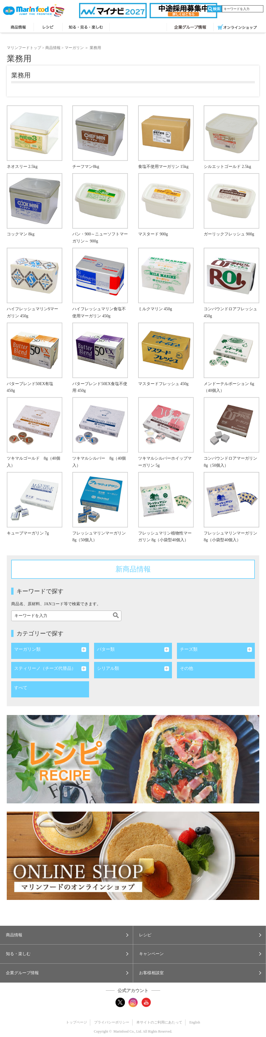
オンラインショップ (237, 27)
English (198, 9)
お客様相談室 (178, 9)
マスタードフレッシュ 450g (163, 384)
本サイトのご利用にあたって (159, 1022)
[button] (66, 935)
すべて (20, 687)
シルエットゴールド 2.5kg (227, 166)
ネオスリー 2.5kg (22, 166)
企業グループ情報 (190, 27)
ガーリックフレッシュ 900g (229, 234)
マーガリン (74, 47)
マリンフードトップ (24, 47)
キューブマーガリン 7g (28, 533)
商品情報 (18, 27)
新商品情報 (133, 569)
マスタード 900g (153, 234)
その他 (186, 668)
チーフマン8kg (85, 166)
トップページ (76, 1022)
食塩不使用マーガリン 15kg (163, 166)
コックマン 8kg (21, 234)
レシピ (48, 27)
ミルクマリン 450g (155, 309)
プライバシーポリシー (111, 1022)
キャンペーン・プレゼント (138, 27)
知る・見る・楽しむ (86, 27)
